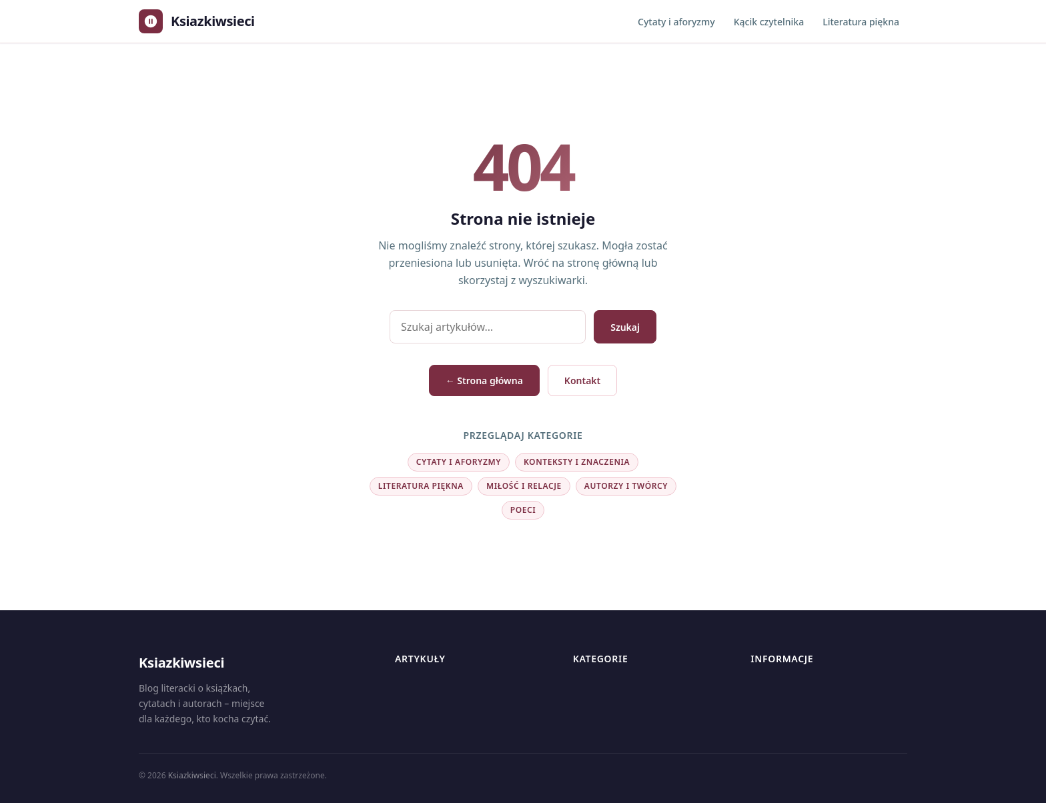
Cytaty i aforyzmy (676, 21)
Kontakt (582, 380)
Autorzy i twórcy (626, 486)
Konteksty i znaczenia (577, 462)
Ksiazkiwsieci (192, 775)
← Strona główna (484, 380)
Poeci (523, 510)
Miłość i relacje (524, 486)
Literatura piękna (861, 21)
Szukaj (625, 327)
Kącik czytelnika (769, 21)
